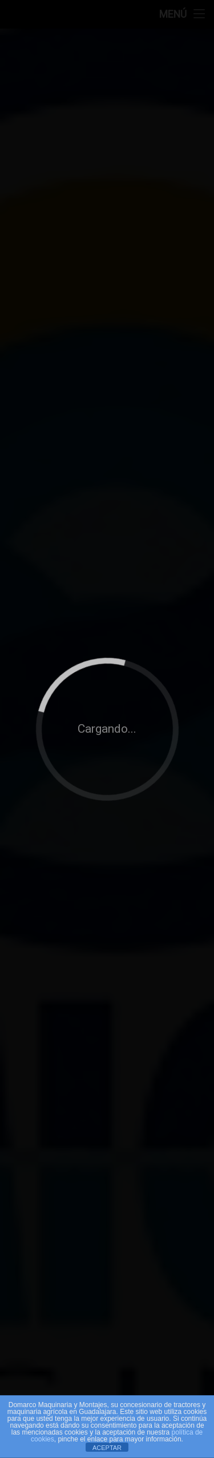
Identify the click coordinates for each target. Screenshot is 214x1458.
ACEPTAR (107, 1447)
